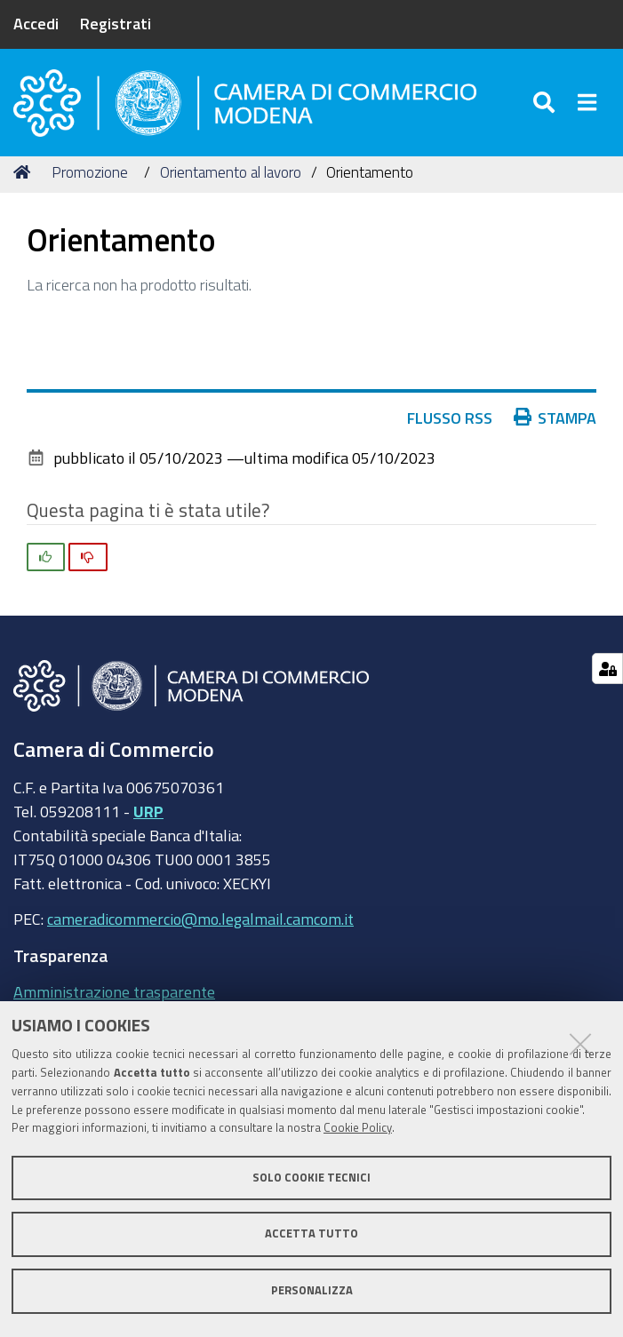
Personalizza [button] (312, 1290)
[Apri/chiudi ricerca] (546, 106)
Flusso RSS (449, 425)
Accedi (36, 23)
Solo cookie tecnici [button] (311, 1177)
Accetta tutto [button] (311, 1233)
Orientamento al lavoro (230, 179)
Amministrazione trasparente (114, 999)
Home (24, 179)
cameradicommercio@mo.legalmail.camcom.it (200, 927)
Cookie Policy (357, 1128)
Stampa (555, 425)
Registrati (115, 23)
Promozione (90, 179)
